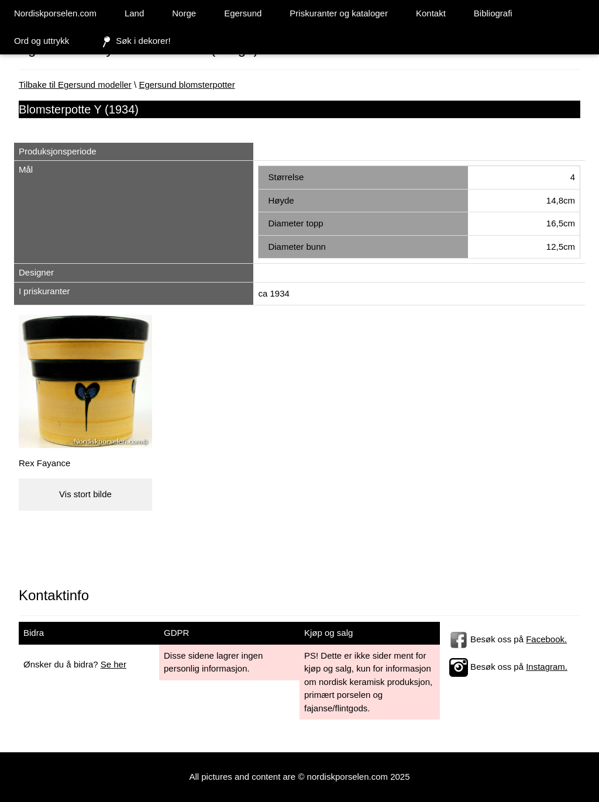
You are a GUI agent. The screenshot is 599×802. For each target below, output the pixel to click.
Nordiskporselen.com (55, 13)
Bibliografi (493, 13)
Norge (184, 13)
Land (134, 13)
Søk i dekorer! (133, 41)
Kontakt (431, 13)
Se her (113, 664)
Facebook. (546, 639)
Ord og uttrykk (41, 41)
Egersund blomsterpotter (187, 85)
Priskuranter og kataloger (339, 13)
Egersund (242, 13)
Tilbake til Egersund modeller (75, 85)
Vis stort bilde (85, 494)
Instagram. (546, 667)
